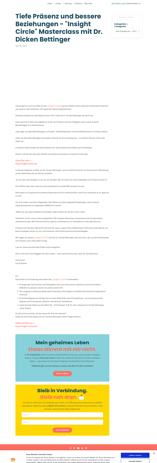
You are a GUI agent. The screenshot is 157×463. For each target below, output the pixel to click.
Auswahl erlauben (135, 449)
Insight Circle (54, 106)
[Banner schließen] (154, 441)
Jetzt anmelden (62, 430)
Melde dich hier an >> (24, 323)
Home (49, 3)
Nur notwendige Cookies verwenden (135, 455)
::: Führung (67, 3)
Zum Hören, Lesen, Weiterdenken (126, 3)
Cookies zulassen (135, 443)
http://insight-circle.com (26, 326)
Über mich (88, 3)
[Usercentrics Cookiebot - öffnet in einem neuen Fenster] (13, 459)
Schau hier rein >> (23, 160)
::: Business (77, 3)
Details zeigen (106, 459)
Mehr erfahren (62, 373)
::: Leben (57, 3)
